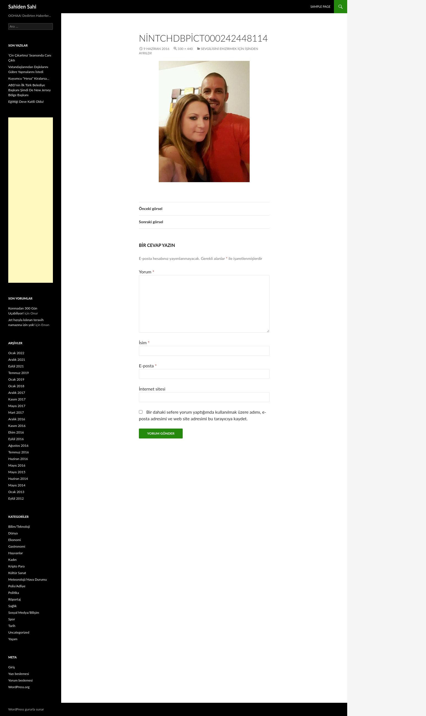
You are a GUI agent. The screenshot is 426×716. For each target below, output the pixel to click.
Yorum (146, 271)
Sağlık (12, 606)
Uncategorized (18, 632)
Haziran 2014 (18, 479)
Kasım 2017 (17, 399)
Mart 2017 (16, 412)
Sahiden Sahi (22, 7)
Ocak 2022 (16, 353)
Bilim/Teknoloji (19, 526)
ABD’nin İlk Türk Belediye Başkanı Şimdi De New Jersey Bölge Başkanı (29, 90)
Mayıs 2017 (16, 406)
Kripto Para (16, 566)
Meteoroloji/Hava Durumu (27, 579)
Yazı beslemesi (18, 674)
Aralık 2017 (16, 393)
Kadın (12, 560)
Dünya (13, 533)
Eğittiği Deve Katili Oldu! (26, 101)
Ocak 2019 (16, 379)
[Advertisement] (30, 200)
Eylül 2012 (16, 498)
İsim (144, 342)
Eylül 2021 (16, 366)
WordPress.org (18, 687)
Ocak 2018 (16, 386)
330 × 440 (185, 49)
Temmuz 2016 (18, 452)
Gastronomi (16, 546)
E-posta (148, 365)
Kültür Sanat (17, 573)
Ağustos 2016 (18, 445)
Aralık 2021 (16, 359)
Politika (13, 593)
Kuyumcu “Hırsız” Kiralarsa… (28, 78)
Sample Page (320, 6)
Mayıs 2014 (16, 485)
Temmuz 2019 (18, 373)
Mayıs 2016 (16, 465)
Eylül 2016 (16, 439)
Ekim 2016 (16, 432)
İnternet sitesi (152, 388)
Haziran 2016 (18, 459)
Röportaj (14, 599)
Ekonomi (14, 540)
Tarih (11, 626)
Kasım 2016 (17, 426)
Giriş (11, 667)
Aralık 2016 (16, 419)
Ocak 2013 (16, 492)
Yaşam (12, 639)
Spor (11, 619)
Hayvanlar (15, 553)
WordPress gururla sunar (26, 709)
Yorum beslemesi (20, 680)
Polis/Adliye (16, 586)
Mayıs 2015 (16, 472)
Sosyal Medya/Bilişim (23, 612)
